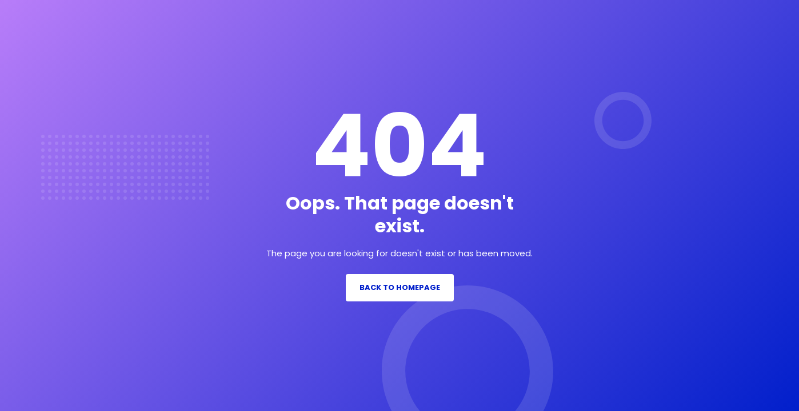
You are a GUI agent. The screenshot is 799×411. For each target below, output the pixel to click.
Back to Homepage (399, 287)
